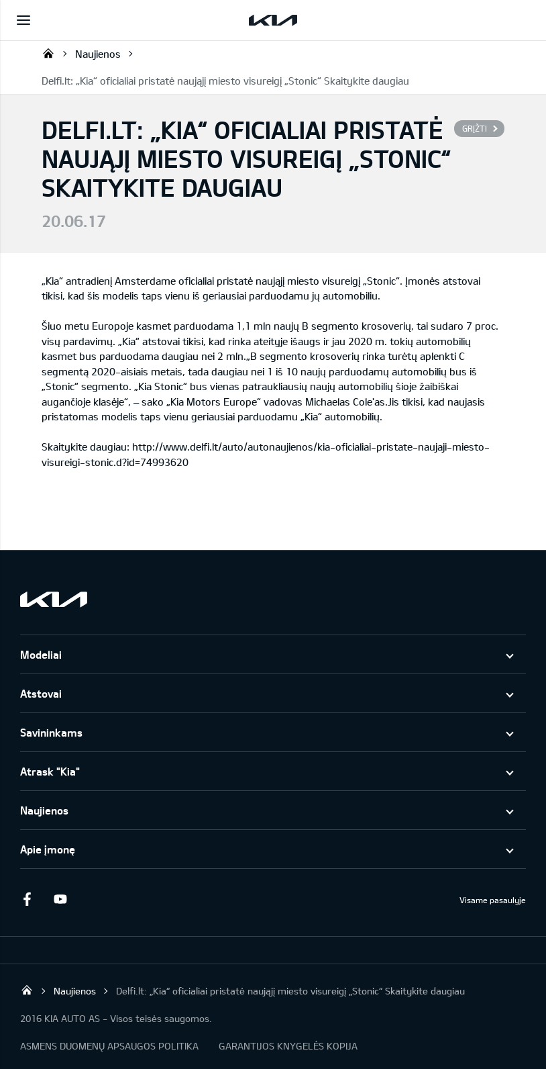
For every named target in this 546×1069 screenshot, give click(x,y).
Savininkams (51, 732)
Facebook (27, 899)
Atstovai (41, 693)
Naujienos (98, 54)
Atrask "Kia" (50, 771)
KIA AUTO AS (48, 53)
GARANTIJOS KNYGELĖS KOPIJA (288, 1046)
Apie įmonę (47, 849)
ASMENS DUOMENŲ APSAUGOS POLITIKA (109, 1046)
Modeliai (41, 654)
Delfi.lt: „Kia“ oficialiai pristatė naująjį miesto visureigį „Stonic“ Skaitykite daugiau (225, 81)
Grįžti (474, 128)
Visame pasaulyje (492, 899)
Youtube (60, 899)
